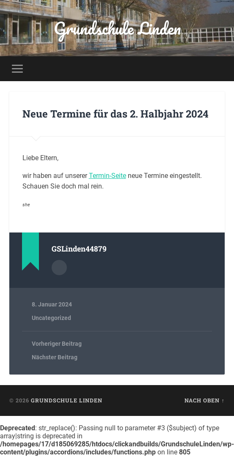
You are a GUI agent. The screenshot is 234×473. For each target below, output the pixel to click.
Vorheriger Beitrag (57, 343)
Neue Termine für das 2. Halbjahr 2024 (115, 113)
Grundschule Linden (117, 28)
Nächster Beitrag (54, 357)
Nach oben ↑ (204, 400)
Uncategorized (51, 317)
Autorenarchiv (59, 267)
